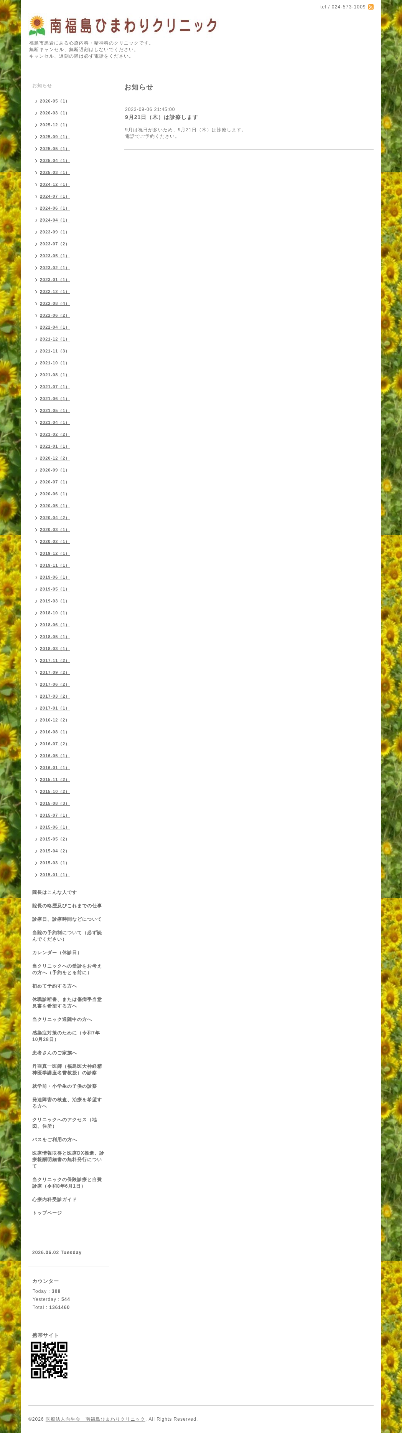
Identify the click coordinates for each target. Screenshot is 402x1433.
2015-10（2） (55, 791)
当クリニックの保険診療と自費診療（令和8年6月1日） (67, 1183)
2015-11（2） (55, 779)
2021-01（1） (55, 446)
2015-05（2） (55, 839)
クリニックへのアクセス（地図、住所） (64, 1123)
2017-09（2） (55, 672)
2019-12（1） (55, 553)
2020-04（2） (55, 517)
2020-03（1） (55, 529)
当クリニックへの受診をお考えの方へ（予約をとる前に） (67, 969)
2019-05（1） (55, 589)
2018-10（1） (55, 613)
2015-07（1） (55, 815)
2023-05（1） (55, 255)
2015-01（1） (55, 874)
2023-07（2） (55, 244)
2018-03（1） (55, 648)
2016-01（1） (55, 767)
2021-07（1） (55, 386)
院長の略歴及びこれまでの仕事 (67, 905)
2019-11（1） (55, 565)
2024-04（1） (55, 220)
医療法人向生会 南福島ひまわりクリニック (95, 1419)
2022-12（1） (55, 291)
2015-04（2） (55, 851)
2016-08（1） (55, 732)
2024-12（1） (55, 184)
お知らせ (42, 85)
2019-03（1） (55, 601)
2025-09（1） (55, 136)
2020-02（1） (55, 541)
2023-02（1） (55, 267)
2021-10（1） (55, 363)
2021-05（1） (55, 410)
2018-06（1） (55, 624)
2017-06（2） (55, 684)
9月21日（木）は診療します (161, 117)
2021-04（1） (55, 422)
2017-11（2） (55, 660)
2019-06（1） (55, 577)
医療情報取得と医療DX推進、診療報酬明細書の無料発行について (68, 1159)
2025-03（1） (55, 172)
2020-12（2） (55, 458)
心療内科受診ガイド (54, 1199)
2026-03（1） (55, 113)
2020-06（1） (55, 493)
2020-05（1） (55, 505)
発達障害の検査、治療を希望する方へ (67, 1103)
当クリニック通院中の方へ (62, 1019)
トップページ (47, 1213)
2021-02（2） (55, 434)
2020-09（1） (55, 470)
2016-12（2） (55, 720)
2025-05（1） (55, 148)
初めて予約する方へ (54, 986)
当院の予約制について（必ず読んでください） (67, 936)
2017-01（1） (55, 708)
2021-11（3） (55, 351)
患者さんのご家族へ (54, 1053)
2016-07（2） (55, 743)
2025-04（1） (55, 160)
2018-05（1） (55, 636)
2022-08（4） (55, 303)
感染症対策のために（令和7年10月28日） (66, 1036)
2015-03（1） (55, 862)
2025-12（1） (55, 124)
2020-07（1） (55, 482)
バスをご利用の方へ (54, 1139)
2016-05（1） (55, 755)
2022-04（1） (55, 327)
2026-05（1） (55, 101)
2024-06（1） (55, 208)
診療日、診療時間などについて (67, 919)
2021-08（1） (55, 374)
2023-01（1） (55, 279)
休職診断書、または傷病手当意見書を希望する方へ (67, 1003)
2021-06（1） (55, 398)
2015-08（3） (55, 803)
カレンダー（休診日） (57, 952)
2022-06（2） (55, 315)
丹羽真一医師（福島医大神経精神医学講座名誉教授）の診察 (67, 1070)
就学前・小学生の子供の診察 (64, 1086)
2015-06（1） (55, 827)
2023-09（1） (55, 232)
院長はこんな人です (54, 892)
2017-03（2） (55, 696)
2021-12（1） (55, 339)
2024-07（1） (55, 196)
